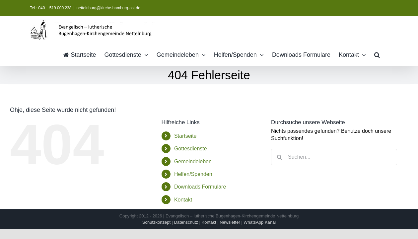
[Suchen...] (334, 157)
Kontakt (183, 199)
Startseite (185, 136)
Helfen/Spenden (193, 174)
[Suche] (279, 157)
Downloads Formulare (200, 187)
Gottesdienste (190, 148)
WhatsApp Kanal (260, 222)
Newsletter (230, 222)
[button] (385, 54)
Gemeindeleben (193, 161)
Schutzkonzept (156, 222)
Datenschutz (186, 222)
